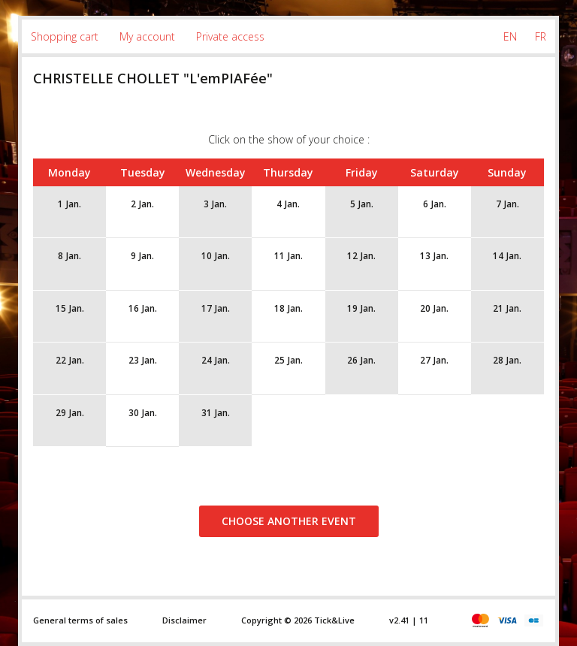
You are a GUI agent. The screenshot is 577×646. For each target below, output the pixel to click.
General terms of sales (80, 620)
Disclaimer (184, 620)
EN (510, 36)
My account (147, 36)
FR (540, 36)
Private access (230, 36)
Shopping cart (64, 36)
